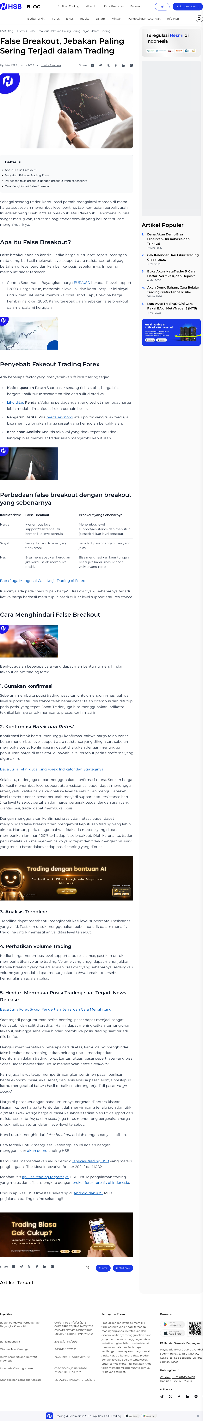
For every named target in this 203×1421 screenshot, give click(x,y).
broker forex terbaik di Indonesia (100, 1183)
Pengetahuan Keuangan (144, 18)
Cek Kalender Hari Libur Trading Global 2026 (173, 257)
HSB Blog (6, 31)
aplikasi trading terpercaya (45, 1177)
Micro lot (91, 6)
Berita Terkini (36, 18)
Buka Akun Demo (187, 6)
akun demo (37, 1151)
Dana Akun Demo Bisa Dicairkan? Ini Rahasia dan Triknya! (168, 239)
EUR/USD (82, 283)
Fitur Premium (114, 6)
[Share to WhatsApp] (93, 65)
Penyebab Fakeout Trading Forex (27, 175)
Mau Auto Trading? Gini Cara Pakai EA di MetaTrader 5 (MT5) (172, 306)
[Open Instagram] (131, 65)
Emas (70, 18)
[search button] (199, 18)
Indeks (84, 18)
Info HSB (173, 18)
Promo (135, 6)
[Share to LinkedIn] (124, 65)
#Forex (103, 1267)
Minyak (116, 18)
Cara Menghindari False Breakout (27, 186)
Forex (55, 18)
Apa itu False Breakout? (21, 170)
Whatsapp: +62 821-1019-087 (177, 1377)
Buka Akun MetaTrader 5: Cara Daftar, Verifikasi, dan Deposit (171, 274)
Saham (100, 18)
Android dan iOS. (88, 1193)
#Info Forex (123, 1267)
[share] (170, 1396)
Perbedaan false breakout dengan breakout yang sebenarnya (46, 181)
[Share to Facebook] (116, 65)
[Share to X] (108, 65)
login (162, 6)
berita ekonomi (59, 417)
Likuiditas (15, 402)
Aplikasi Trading (68, 6)
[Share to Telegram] (100, 65)
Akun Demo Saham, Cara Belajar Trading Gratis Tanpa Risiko (173, 290)
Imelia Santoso (51, 65)
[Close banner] (198, 1416)
